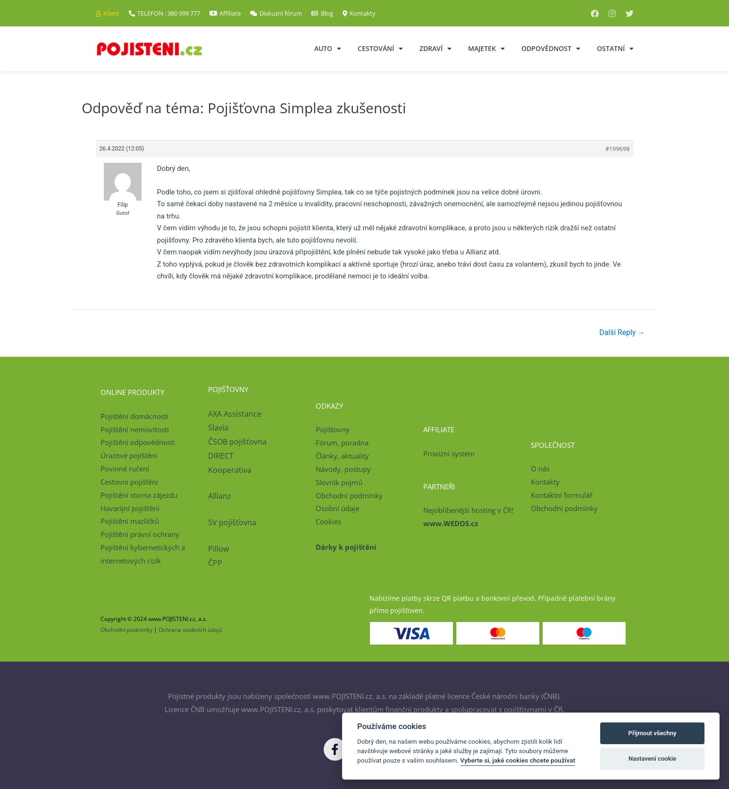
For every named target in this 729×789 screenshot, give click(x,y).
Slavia (218, 428)
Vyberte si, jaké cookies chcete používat (517, 760)
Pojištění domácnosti (134, 416)
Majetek (486, 49)
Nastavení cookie (652, 758)
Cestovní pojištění (129, 482)
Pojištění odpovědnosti (138, 442)
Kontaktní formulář (562, 495)
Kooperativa (229, 470)
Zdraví (435, 49)
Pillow (218, 549)
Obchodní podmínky (349, 495)
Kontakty (545, 482)
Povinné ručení (125, 469)
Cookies (328, 522)
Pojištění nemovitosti (135, 429)
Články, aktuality (342, 456)
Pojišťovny (333, 430)
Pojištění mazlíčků (130, 521)
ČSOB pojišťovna (237, 442)
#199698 (617, 148)
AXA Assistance (235, 414)
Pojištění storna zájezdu (139, 495)
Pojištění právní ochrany (140, 534)
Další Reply (622, 332)
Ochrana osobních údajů (190, 630)
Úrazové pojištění (129, 456)
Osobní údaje (337, 508)
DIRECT (221, 456)
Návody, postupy (343, 469)
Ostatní (615, 49)
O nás (540, 469)
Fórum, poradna (342, 443)
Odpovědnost (550, 49)
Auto (327, 49)
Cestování (380, 49)
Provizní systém (449, 453)
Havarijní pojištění (130, 508)
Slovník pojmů (339, 482)
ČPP (215, 563)
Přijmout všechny (652, 733)
